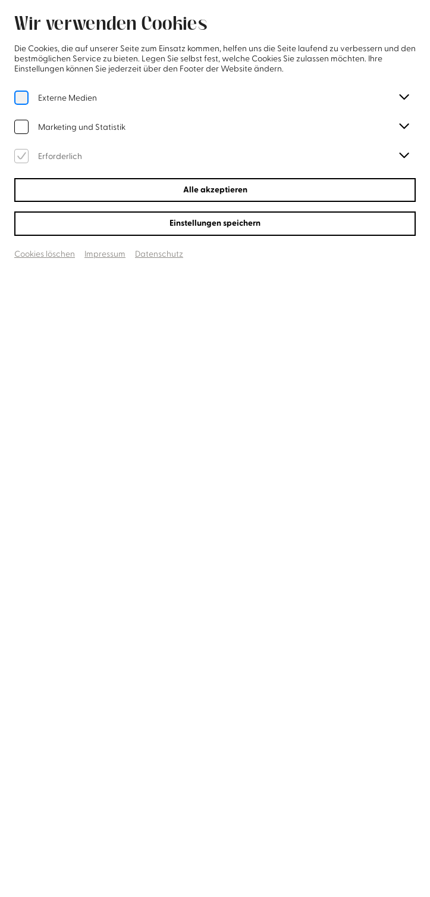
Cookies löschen (44, 253)
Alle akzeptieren (215, 190)
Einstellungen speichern (215, 223)
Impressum (104, 253)
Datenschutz (159, 253)
